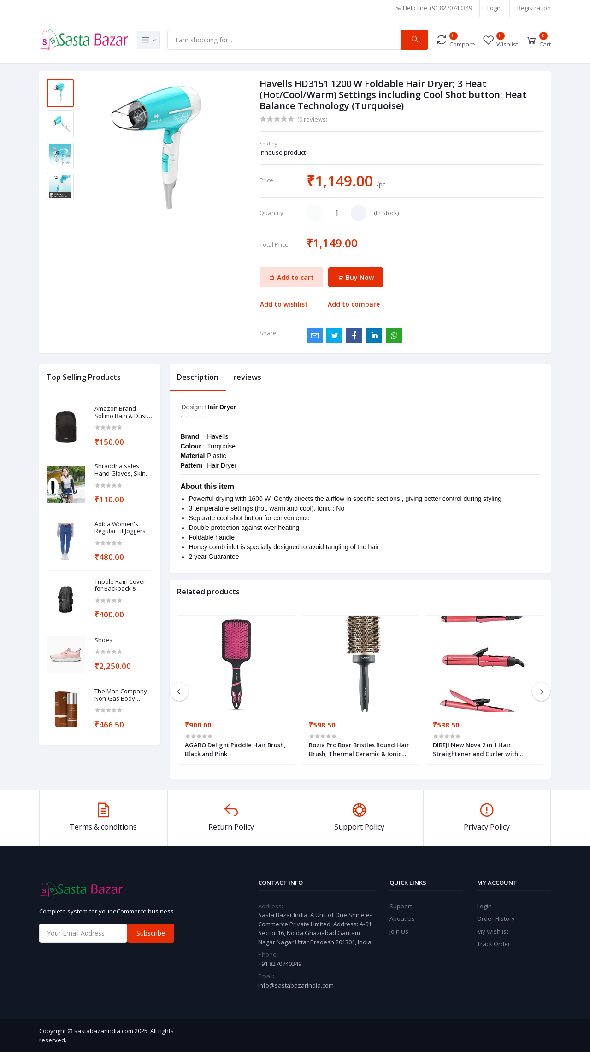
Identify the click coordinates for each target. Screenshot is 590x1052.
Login (494, 8)
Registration (534, 8)
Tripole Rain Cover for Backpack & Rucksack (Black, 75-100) (122, 585)
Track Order (493, 944)
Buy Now (355, 277)
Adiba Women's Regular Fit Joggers (120, 528)
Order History (496, 918)
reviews (247, 377)
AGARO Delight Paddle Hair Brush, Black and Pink (235, 749)
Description (197, 377)
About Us (402, 918)
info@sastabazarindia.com (296, 985)
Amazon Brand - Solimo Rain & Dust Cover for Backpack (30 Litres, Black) (121, 412)
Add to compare (354, 304)
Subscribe (150, 933)
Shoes (103, 640)
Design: (193, 407)
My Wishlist (492, 931)
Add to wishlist (284, 304)
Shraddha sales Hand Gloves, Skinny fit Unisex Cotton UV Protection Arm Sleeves (123, 470)
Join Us (398, 931)
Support (400, 906)
